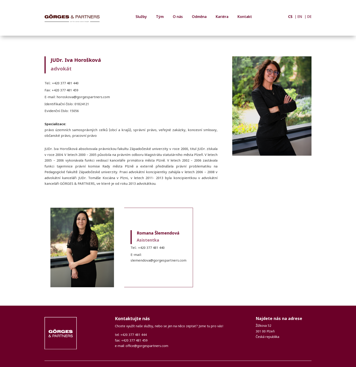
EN (299, 17)
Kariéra (222, 17)
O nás (178, 17)
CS (290, 17)
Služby (141, 17)
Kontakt (244, 17)
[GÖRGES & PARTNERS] (72, 18)
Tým (160, 17)
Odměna (199, 17)
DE (309, 17)
